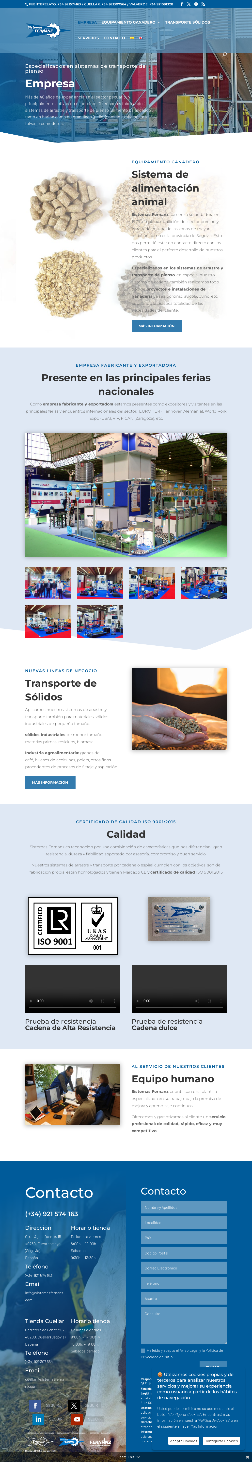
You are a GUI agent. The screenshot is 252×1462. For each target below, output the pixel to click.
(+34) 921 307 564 (39, 1361)
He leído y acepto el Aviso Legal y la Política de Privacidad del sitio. (182, 1353)
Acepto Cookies (183, 1440)
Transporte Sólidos (187, 23)
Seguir (52, 1405)
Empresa (87, 23)
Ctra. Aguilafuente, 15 (43, 1236)
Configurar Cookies (221, 1440)
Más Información (204, 1426)
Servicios (88, 38)
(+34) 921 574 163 (51, 1214)
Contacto (114, 38)
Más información (156, 326)
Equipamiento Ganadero (128, 23)
